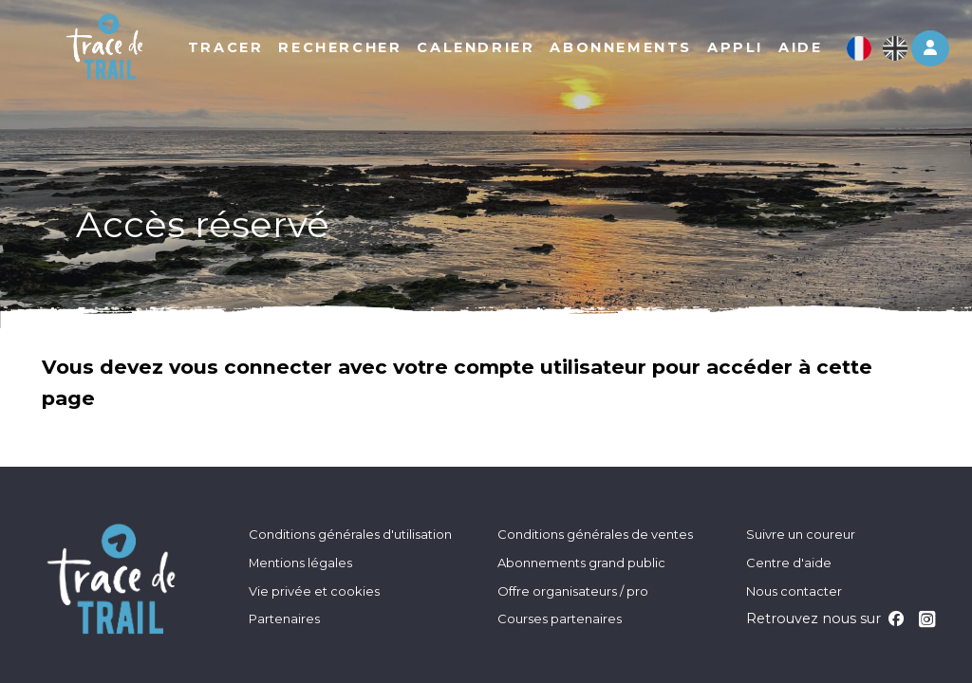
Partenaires (284, 618)
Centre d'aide (789, 562)
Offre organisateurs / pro (572, 591)
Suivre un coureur (800, 534)
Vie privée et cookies (314, 591)
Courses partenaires (559, 618)
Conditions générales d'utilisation (350, 534)
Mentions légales (300, 562)
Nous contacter (794, 591)
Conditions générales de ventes (595, 534)
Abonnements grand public (581, 562)
